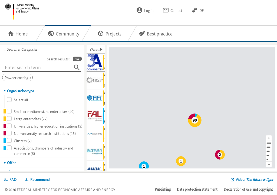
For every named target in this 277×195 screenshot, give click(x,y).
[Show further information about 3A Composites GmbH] (96, 63)
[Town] (269, 147)
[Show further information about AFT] (96, 98)
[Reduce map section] (269, 164)
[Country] (269, 155)
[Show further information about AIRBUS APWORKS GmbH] (96, 134)
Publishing (163, 189)
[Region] (269, 151)
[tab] (42, 90)
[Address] (269, 143)
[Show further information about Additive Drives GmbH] (96, 80)
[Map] (193, 107)
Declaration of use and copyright (248, 189)
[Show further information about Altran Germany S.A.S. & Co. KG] (96, 152)
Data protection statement (197, 189)
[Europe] (269, 159)
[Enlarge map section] (269, 138)
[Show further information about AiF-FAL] (96, 116)
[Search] (77, 67)
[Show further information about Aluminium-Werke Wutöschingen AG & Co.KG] (96, 170)
